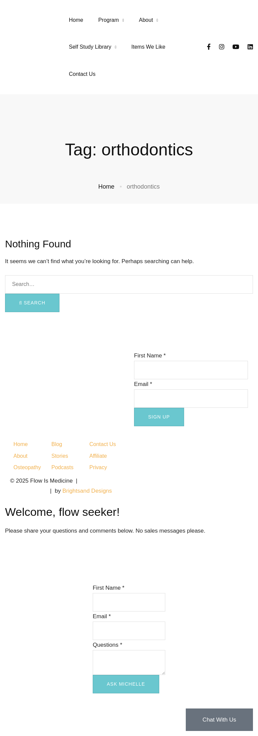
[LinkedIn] (250, 47)
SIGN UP (159, 417)
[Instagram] (222, 47)
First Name (150, 355)
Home (106, 186)
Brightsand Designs (87, 491)
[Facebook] (209, 47)
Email (143, 384)
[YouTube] (236, 47)
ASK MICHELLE (126, 684)
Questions (107, 645)
